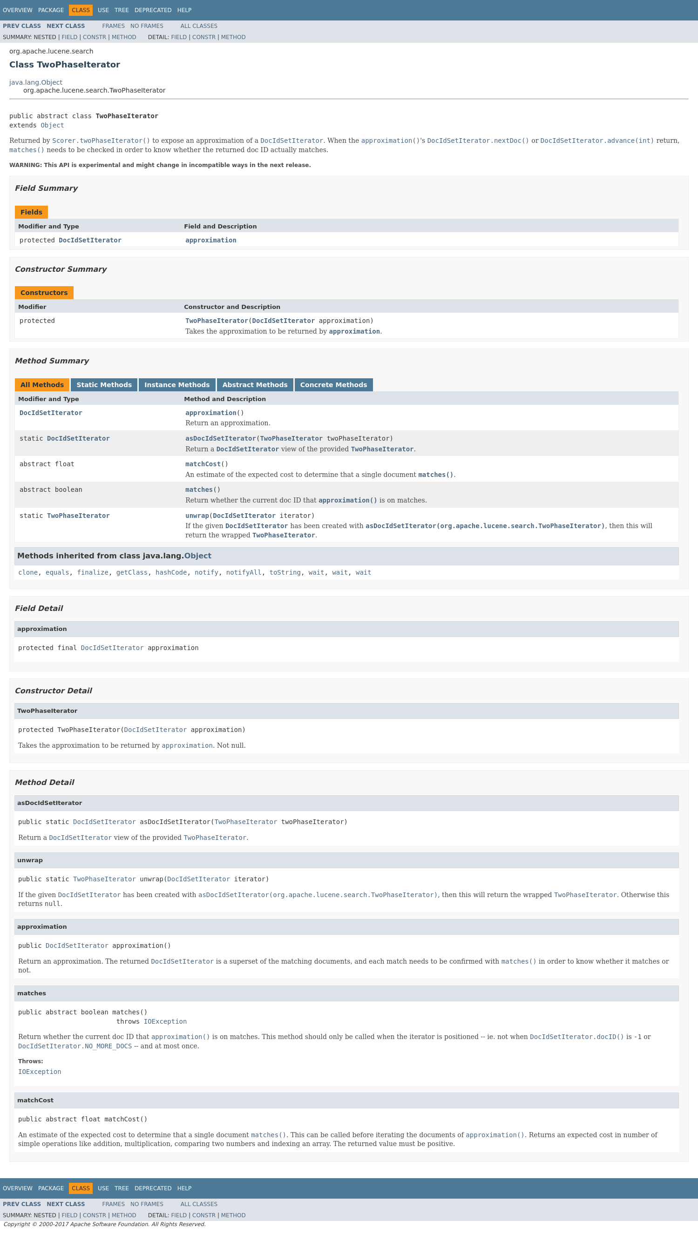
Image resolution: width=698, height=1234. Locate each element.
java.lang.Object (35, 82)
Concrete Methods (333, 385)
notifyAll (244, 572)
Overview (18, 10)
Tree (122, 10)
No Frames (146, 26)
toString (285, 572)
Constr (94, 37)
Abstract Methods (255, 385)
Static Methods (104, 385)
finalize (92, 572)
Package (51, 10)
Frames (113, 26)
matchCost (203, 464)
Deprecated (153, 10)
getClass (132, 572)
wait (317, 572)
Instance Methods (177, 385)
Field (69, 37)
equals (57, 572)
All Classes (199, 26)
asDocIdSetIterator (220, 438)
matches (199, 489)
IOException (165, 1021)
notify (206, 572)
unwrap (197, 515)
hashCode (171, 572)
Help (184, 10)
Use (103, 10)
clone (28, 572)
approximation (211, 240)
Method (124, 37)
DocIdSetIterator (90, 240)
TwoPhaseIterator (216, 320)
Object (52, 125)
